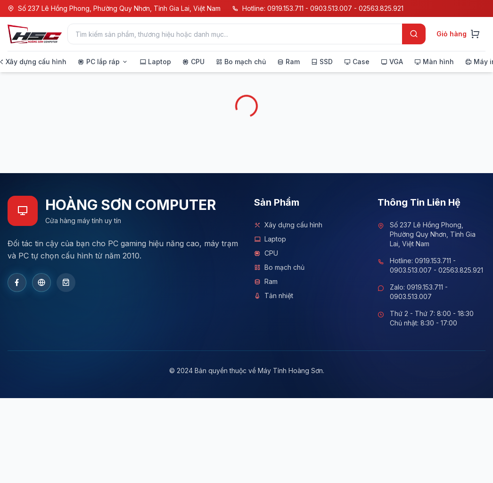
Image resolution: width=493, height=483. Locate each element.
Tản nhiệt (273, 295)
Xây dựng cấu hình (288, 225)
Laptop (270, 239)
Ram (266, 281)
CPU (266, 253)
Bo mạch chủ (279, 267)
